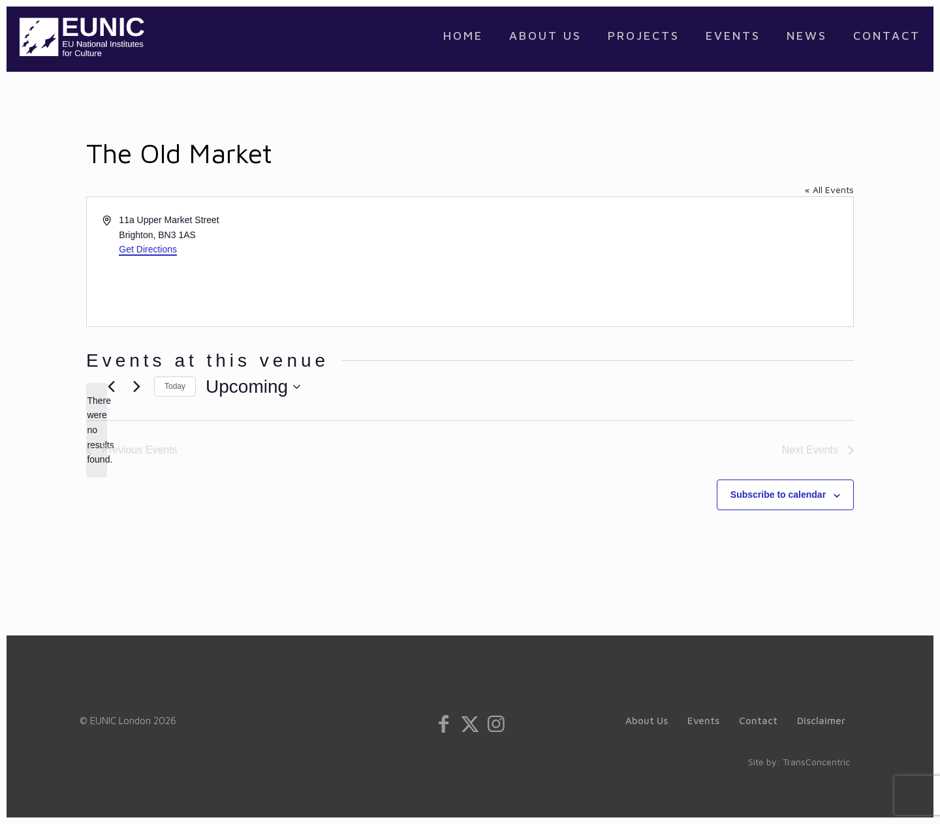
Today (174, 386)
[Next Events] (136, 387)
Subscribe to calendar (778, 494)
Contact (758, 720)
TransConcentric (816, 761)
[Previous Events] (111, 387)
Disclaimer (821, 720)
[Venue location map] (661, 262)
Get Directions (148, 249)
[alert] (96, 430)
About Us (646, 720)
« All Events (829, 189)
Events (703, 720)
